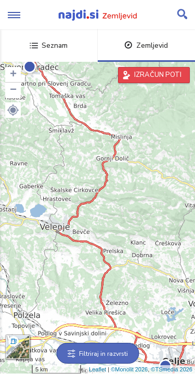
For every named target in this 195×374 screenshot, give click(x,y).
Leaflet (97, 369)
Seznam (49, 45)
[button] (13, 110)
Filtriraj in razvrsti (97, 354)
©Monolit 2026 (129, 369)
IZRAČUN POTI (157, 74)
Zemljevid (146, 45)
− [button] (13, 90)
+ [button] (13, 75)
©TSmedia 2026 (171, 369)
